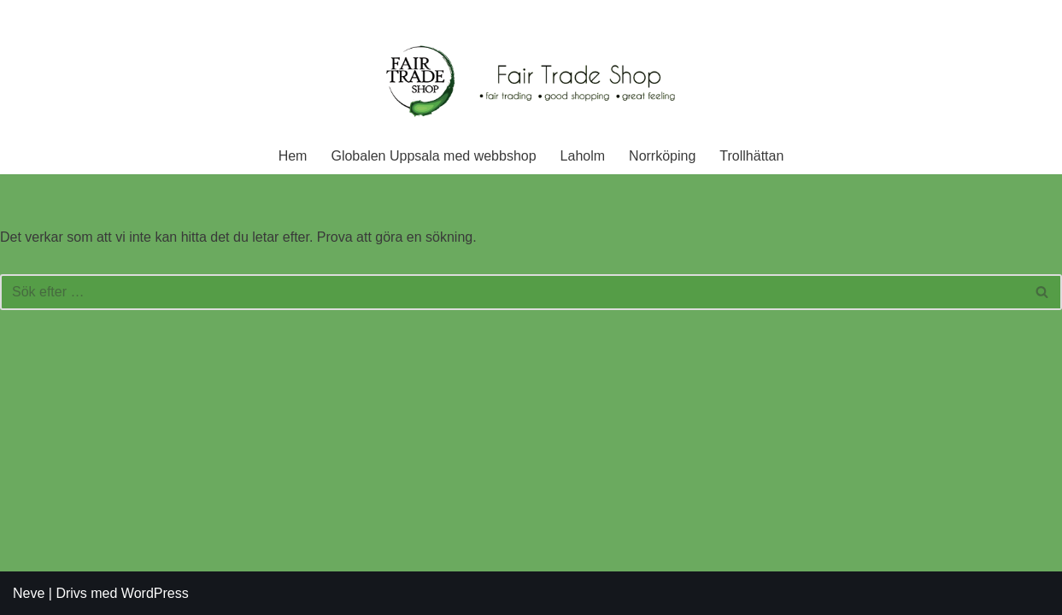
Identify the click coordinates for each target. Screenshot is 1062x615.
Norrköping (662, 156)
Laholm (582, 156)
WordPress (155, 593)
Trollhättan (751, 156)
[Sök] (512, 292)
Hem (293, 156)
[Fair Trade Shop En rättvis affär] (531, 83)
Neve (28, 593)
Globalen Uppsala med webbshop (433, 156)
